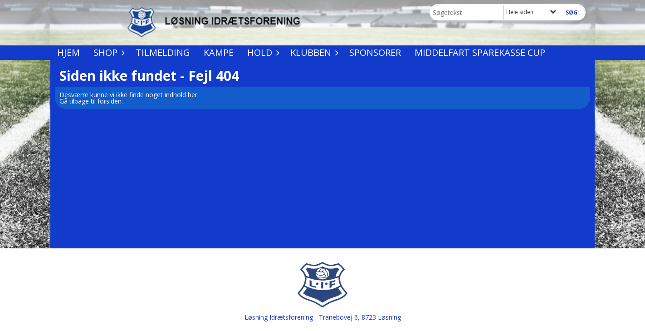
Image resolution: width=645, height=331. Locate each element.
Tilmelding (163, 52)
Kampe (219, 52)
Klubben (313, 52)
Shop (107, 52)
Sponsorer (375, 52)
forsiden (110, 101)
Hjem (68, 52)
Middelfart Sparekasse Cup (480, 52)
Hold (262, 52)
